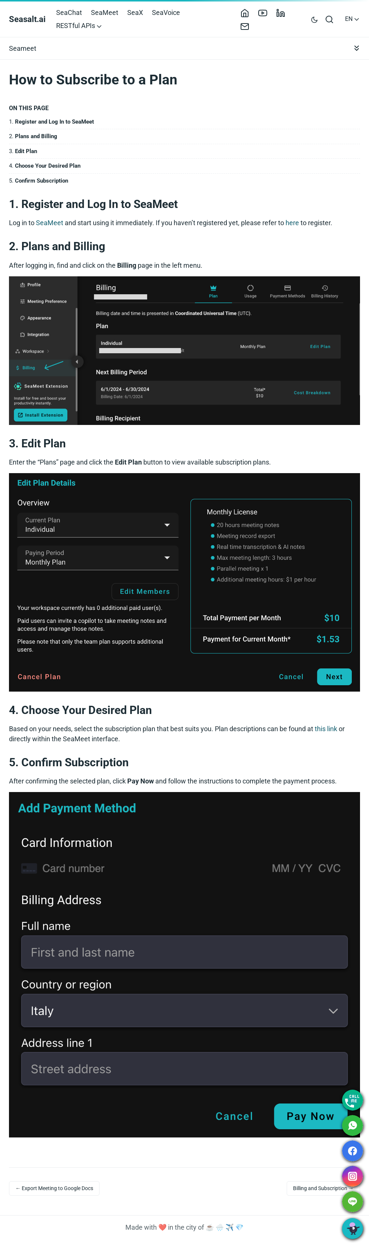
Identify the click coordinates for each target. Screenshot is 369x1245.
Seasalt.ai (27, 19)
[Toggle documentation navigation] (356, 48)
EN (352, 18)
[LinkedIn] (283, 12)
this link (326, 729)
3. (23, 151)
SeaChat (69, 12)
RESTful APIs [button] (79, 26)
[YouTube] (265, 12)
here (292, 223)
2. (33, 136)
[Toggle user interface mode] (314, 19)
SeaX (135, 12)
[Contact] (247, 25)
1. (51, 121)
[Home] (247, 12)
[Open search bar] (330, 19)
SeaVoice (166, 12)
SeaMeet (104, 12)
